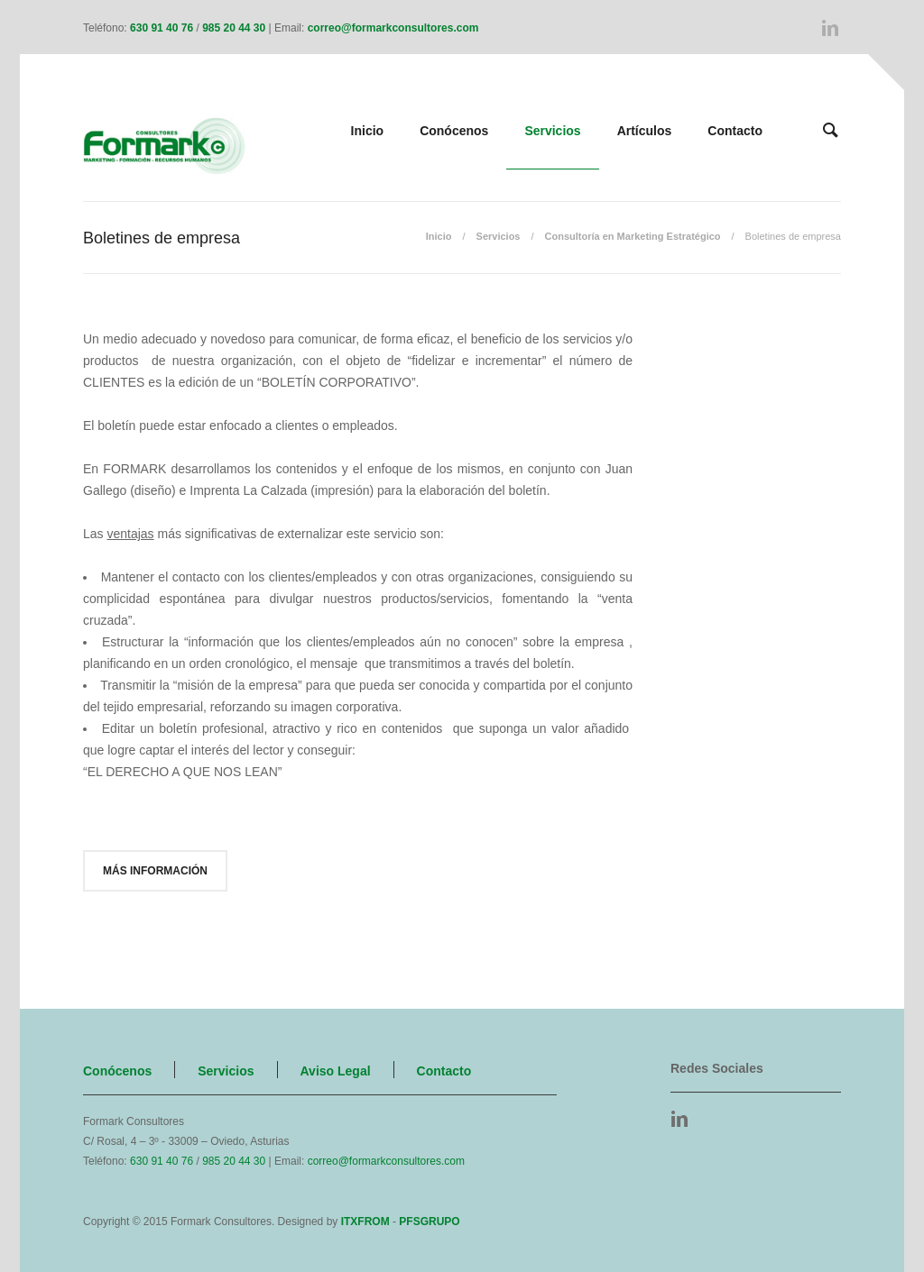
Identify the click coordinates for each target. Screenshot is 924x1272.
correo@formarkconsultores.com (393, 28)
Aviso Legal (335, 1071)
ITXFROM (365, 1221)
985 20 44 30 (233, 28)
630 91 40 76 (161, 28)
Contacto (734, 131)
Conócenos (454, 131)
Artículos (644, 131)
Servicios (552, 131)
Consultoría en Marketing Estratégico (633, 236)
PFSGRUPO (429, 1221)
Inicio (367, 131)
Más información (155, 871)
